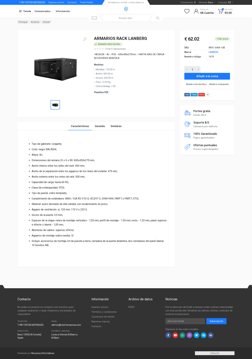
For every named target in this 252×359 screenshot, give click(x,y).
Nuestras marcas (100, 321)
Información (64, 11)
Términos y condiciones (104, 311)
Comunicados (43, 11)
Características (80, 126)
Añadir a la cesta (207, 76)
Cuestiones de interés (103, 316)
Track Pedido (86, 2)
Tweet (194, 95)
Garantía (100, 126)
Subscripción (216, 321)
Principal (23, 22)
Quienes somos (56, 2)
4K (208, 95)
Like (187, 95)
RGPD (131, 307)
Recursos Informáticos (42, 353)
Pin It (201, 95)
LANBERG (213, 52)
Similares (116, 126)
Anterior (35, 22)
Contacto (72, 2)
